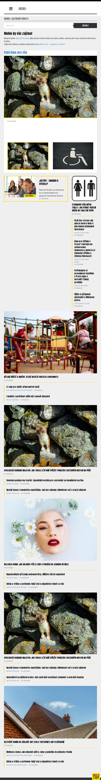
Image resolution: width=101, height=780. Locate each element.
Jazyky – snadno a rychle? (48, 182)
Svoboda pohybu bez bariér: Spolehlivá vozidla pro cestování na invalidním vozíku (44, 480)
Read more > (29, 196)
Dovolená (85, 303)
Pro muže (15, 390)
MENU (22, 9)
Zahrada (29, 390)
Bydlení (77, 286)
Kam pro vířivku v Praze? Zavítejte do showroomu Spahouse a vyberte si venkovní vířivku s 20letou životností (84, 249)
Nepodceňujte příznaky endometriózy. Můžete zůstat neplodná (35, 574)
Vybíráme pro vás (15, 52)
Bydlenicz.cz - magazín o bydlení (51, 44)
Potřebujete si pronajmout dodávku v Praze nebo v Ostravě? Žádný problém (84, 276)
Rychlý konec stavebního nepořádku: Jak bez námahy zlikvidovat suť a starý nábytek (46, 489)
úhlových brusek (22, 38)
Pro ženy (22, 390)
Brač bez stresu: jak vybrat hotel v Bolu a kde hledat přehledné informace (84, 225)
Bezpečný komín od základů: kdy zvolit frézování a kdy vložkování (34, 742)
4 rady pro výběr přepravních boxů (22, 386)
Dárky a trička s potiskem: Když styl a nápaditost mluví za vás (35, 583)
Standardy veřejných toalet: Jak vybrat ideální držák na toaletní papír (84, 207)
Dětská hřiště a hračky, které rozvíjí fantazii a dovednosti (31, 376)
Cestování (85, 233)
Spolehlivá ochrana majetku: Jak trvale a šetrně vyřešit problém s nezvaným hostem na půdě (47, 470)
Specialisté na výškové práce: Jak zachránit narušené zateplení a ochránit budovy (45, 677)
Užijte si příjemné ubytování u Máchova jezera (84, 297)
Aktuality (77, 233)
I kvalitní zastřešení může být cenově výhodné (28, 396)
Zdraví (76, 262)
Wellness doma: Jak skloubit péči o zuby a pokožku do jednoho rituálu (36, 564)
